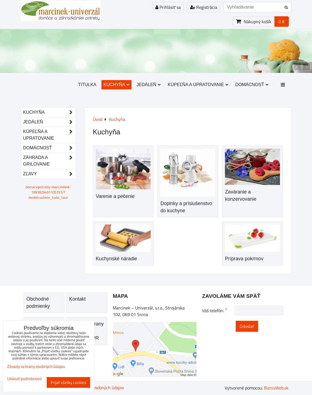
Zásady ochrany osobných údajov (36, 366)
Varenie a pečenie (115, 196)
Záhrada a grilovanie (49, 161)
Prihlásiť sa (168, 7)
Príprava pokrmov (244, 258)
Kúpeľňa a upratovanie (198, 84)
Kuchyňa (116, 84)
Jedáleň (149, 84)
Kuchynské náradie (116, 258)
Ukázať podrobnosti (24, 379)
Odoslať (247, 326)
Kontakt (77, 299)
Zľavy (49, 174)
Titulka (87, 84)
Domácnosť (251, 84)
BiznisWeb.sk (276, 388)
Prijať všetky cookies (68, 382)
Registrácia (203, 7)
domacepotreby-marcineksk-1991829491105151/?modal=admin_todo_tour (48, 192)
